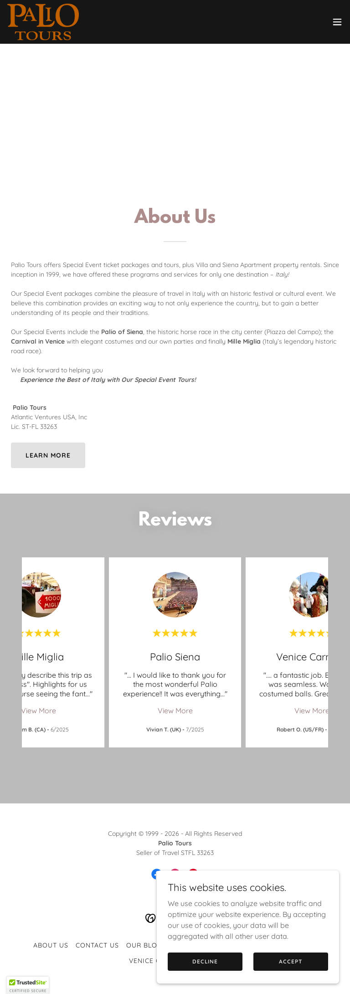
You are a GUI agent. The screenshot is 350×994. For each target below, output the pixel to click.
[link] (43, 22)
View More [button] (38, 710)
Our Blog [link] (144, 945)
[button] (337, 22)
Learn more (48, 455)
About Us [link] (50, 945)
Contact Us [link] (97, 945)
